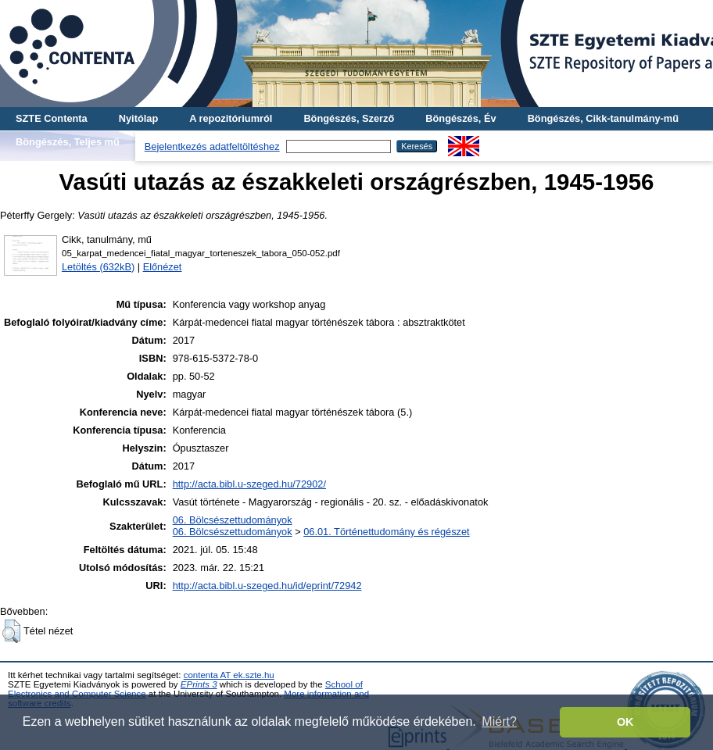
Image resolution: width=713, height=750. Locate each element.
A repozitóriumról (230, 118)
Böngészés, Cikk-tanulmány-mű (603, 118)
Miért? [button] (499, 721)
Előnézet (162, 267)
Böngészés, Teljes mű (68, 142)
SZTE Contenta (52, 118)
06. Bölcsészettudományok (232, 520)
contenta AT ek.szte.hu (229, 675)
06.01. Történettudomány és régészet (386, 532)
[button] (11, 631)
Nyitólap (138, 118)
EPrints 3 (199, 684)
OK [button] (625, 722)
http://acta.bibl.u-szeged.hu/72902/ (249, 484)
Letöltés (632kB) (98, 267)
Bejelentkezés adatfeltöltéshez (212, 146)
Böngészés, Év (460, 118)
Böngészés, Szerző (348, 118)
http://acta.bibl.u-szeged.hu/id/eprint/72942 (267, 585)
